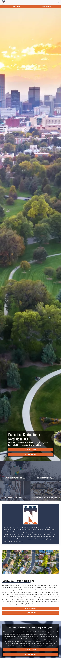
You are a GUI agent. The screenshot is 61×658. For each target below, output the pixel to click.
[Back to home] (3, 2)
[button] (58, 2)
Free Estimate (15, 6)
